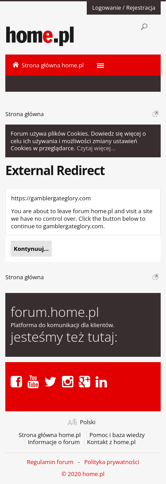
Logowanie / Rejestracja (123, 8)
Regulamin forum (50, 462)
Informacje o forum (54, 442)
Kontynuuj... (31, 249)
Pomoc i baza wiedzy (117, 435)
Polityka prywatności (111, 462)
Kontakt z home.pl (111, 442)
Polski (87, 422)
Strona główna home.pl (50, 435)
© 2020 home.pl (83, 474)
